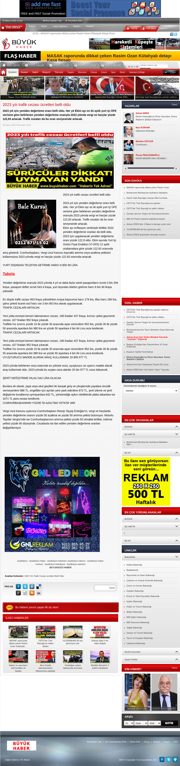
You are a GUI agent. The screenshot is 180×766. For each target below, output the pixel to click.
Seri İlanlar (111, 64)
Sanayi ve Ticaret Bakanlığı (139, 633)
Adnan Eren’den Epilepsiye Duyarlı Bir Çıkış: (148, 364)
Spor (113, 72)
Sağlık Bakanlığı (134, 627)
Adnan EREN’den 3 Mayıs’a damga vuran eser (149, 224)
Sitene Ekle (135, 742)
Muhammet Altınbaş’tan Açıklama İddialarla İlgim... (147, 443)
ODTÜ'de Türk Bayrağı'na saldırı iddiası (145, 208)
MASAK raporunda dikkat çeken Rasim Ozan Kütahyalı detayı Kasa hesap (109, 58)
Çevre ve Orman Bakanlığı (139, 586)
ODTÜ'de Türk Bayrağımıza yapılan (143, 203)
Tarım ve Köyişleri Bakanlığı (140, 638)
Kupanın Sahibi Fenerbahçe (140, 352)
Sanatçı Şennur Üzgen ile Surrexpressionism (148, 214)
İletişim (76, 26)
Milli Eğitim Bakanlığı (136, 617)
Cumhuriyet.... (142, 144)
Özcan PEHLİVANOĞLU (148, 155)
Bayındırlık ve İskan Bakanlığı (141, 575)
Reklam (89, 26)
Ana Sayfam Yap (54, 20)
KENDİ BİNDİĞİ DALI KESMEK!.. (151, 158)
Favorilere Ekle (75, 20)
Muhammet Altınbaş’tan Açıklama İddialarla (147, 193)
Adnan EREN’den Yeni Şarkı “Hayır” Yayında (148, 370)
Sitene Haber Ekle (14, 26)
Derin (122, 72)
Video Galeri (61, 64)
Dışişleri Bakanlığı (135, 591)
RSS (176, 742)
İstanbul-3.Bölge (137, 72)
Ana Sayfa (12, 64)
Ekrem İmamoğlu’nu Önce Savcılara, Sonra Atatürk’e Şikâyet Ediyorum (156, 118)
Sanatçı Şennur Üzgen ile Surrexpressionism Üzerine (148, 323)
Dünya (94, 72)
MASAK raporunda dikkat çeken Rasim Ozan (148, 187)
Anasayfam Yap (94, 742)
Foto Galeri (36, 64)
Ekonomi (82, 72)
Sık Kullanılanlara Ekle (115, 742)
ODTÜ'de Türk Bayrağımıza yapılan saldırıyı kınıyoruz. (147, 311)
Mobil (43, 26)
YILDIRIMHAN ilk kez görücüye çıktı (144, 229)
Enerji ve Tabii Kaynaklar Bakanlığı (143, 596)
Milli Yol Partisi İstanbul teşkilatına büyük (146, 219)
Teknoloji (59, 72)
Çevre (104, 72)
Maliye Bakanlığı (134, 612)
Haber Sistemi (12, 760)
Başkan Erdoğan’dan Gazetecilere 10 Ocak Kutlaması (147, 345)
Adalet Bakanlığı (134, 565)
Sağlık (35, 72)
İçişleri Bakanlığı (134, 601)
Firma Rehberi (86, 64)
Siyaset (24, 72)
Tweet (112, 588)
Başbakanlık (132, 570)
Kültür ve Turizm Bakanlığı (139, 607)
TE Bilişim (25, 760)
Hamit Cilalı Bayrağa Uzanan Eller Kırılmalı (147, 198)
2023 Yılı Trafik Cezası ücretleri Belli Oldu (44, 576)
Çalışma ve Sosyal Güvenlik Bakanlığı (145, 580)
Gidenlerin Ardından (145, 131)
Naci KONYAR (143, 128)
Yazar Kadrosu (60, 26)
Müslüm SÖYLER (144, 141)
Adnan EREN (142, 113)
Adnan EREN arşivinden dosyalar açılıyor (146, 234)
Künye (32, 26)
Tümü (174, 104)
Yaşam (70, 72)
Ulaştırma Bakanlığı (136, 643)
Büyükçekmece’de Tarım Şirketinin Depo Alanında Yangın (150, 331)
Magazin (46, 72)
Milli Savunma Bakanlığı (138, 622)
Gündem (12, 72)
